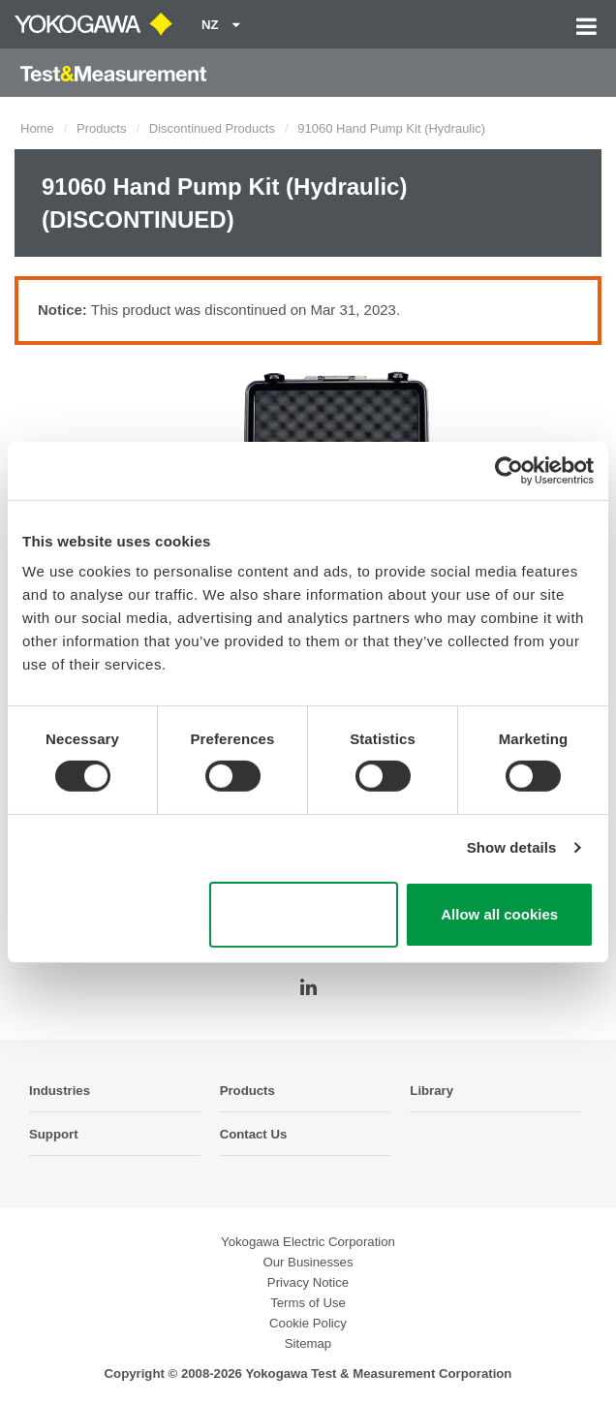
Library (431, 1090)
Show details (512, 847)
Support (53, 1134)
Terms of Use (308, 1302)
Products (101, 128)
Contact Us (254, 1134)
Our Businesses (307, 1262)
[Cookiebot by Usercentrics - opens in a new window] (509, 469)
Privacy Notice (308, 1282)
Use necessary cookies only (303, 914)
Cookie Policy (308, 1323)
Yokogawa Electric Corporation (308, 1241)
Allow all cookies (499, 914)
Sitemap (308, 1343)
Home (37, 128)
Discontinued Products (212, 128)
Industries (59, 1090)
